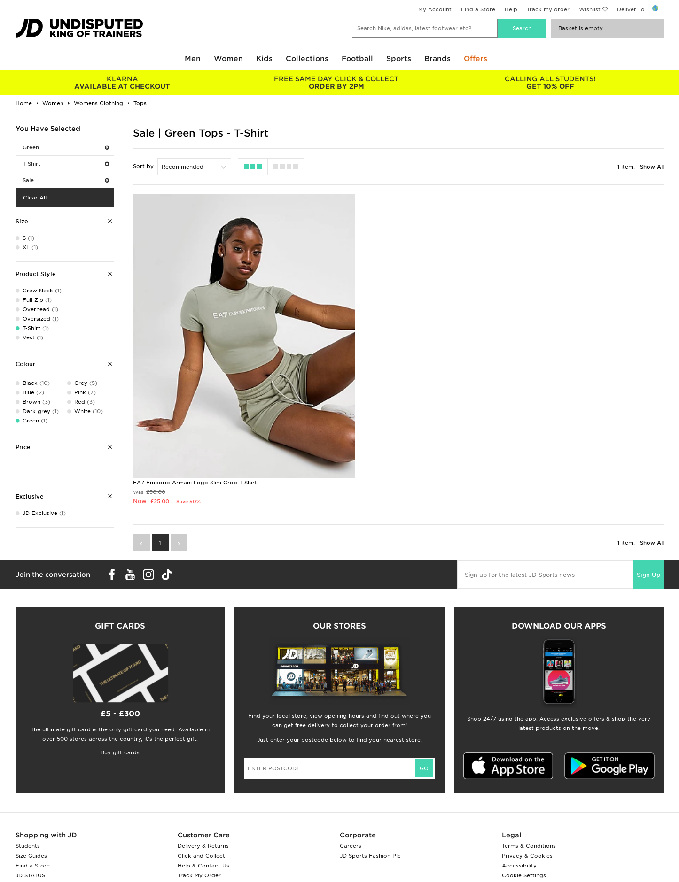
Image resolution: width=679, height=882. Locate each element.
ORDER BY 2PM (336, 82)
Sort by (143, 166)
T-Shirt (66, 164)
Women (228, 58)
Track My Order (199, 814)
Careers (350, 784)
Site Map (514, 824)
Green (66, 147)
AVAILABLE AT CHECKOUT (122, 82)
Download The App (42, 824)
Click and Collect (201, 794)
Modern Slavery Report (534, 833)
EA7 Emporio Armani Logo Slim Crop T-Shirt (195, 416)
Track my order (548, 9)
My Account (435, 9)
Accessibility (519, 804)
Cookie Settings (524, 814)
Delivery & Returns (203, 784)
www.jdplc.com (126, 870)
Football (357, 58)
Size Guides (31, 794)
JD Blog (26, 833)
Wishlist (590, 9)
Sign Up (649, 508)
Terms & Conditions (529, 784)
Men (193, 58)
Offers (475, 58)
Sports (398, 58)
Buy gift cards (120, 691)
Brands (437, 58)
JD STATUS (30, 814)
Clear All (35, 197)
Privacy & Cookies (527, 794)
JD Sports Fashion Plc (370, 794)
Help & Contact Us (203, 804)
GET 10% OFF (550, 82)
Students (28, 784)
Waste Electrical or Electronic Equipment (235, 824)
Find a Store (478, 9)
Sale (66, 180)
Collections (307, 58)
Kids (264, 58)
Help (511, 9)
